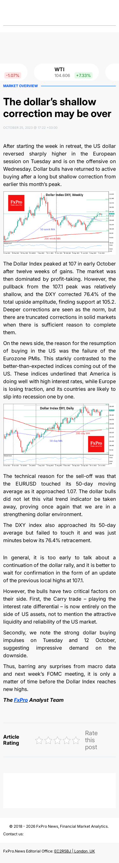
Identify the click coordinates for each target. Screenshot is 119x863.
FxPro (21, 700)
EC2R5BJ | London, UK (74, 851)
